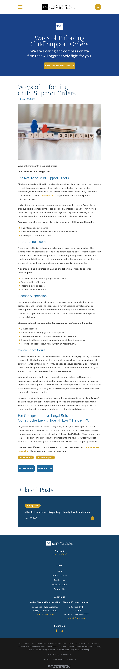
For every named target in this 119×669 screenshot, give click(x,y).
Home (59, 571)
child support (48, 195)
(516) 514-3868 (71, 447)
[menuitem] (46, 659)
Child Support (45, 457)
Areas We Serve (59, 584)
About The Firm (59, 575)
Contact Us (59, 589)
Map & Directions (45, 614)
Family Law (26, 457)
